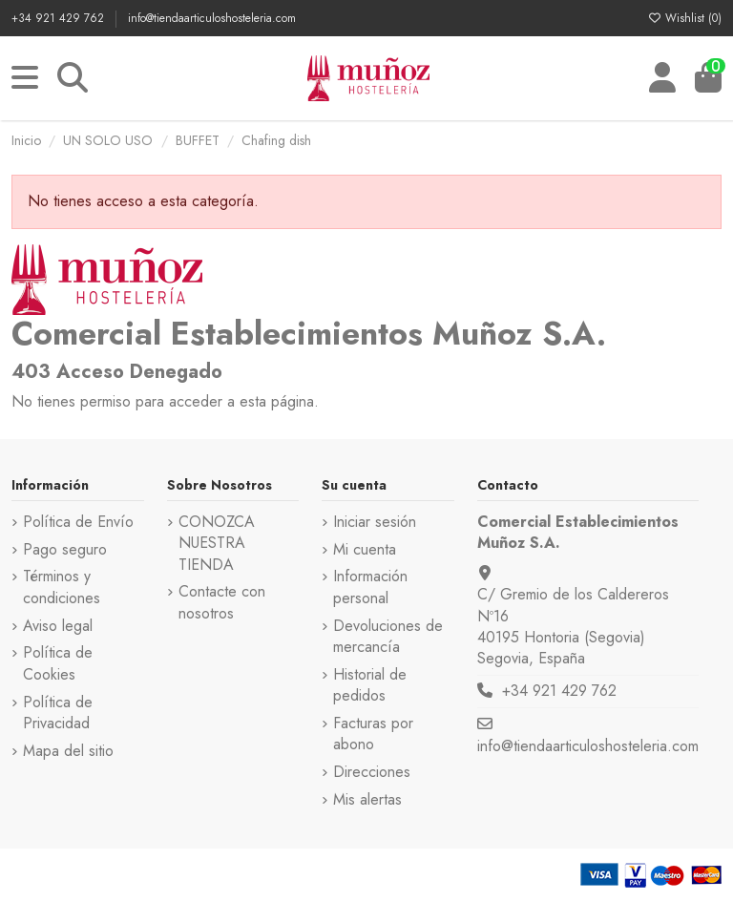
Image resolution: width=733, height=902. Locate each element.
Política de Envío (78, 522)
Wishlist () (684, 18)
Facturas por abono (373, 734)
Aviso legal (58, 626)
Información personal (370, 587)
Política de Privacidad (58, 713)
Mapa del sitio (68, 751)
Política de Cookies (58, 663)
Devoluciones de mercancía (388, 637)
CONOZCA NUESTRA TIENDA (216, 544)
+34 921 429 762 (59, 18)
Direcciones (371, 772)
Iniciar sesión (374, 522)
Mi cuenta (364, 549)
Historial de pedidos (370, 685)
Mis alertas (367, 799)
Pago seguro (65, 549)
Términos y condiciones (61, 587)
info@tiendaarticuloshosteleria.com (212, 18)
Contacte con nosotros (221, 602)
